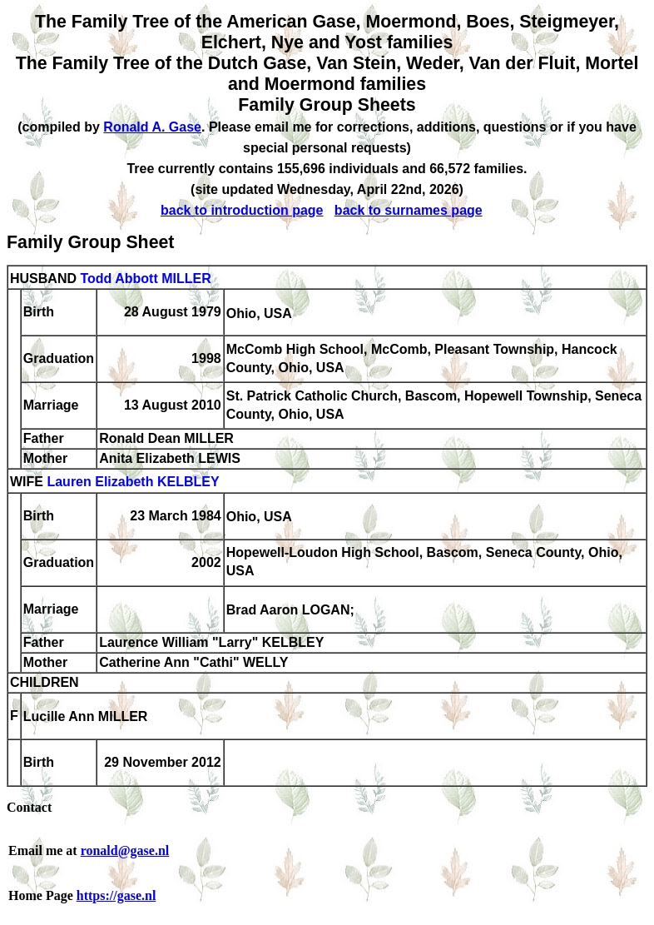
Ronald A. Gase (152, 127)
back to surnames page (408, 210)
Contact (29, 807)
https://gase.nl (116, 895)
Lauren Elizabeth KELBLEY (133, 482)
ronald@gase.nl (125, 850)
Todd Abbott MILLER (145, 278)
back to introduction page (242, 210)
